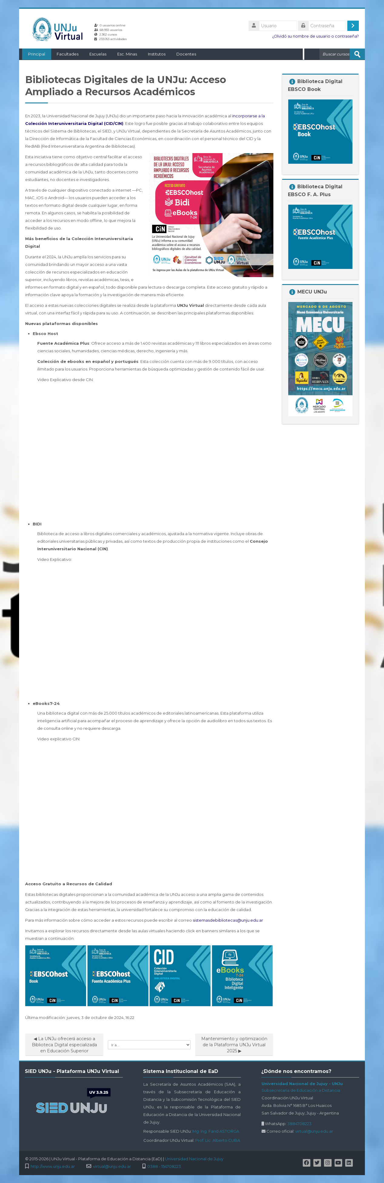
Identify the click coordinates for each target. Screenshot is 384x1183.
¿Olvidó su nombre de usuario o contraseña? (315, 36)
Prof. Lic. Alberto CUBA (217, 1140)
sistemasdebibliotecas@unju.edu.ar (228, 919)
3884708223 (299, 1123)
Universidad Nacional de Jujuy (194, 1158)
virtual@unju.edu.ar (314, 1130)
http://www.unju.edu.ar (53, 1166)
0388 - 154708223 (164, 1166)
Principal (33, 54)
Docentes (183, 54)
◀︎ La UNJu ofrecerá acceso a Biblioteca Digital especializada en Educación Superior (64, 1044)
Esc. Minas (124, 54)
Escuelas (94, 54)
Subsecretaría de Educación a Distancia (301, 1089)
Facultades (64, 54)
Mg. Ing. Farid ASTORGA (215, 1130)
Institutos (153, 54)
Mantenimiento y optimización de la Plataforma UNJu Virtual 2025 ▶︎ (234, 1044)
